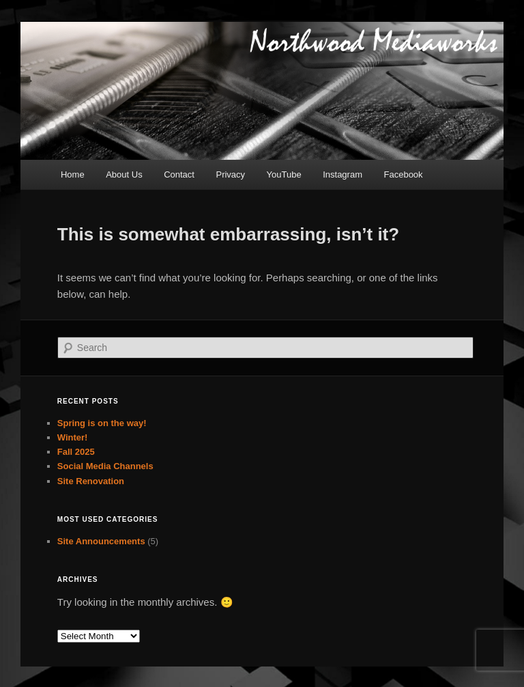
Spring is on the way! (102, 423)
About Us (124, 174)
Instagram (342, 174)
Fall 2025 (76, 452)
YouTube (284, 174)
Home (73, 174)
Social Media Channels (105, 466)
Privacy (230, 174)
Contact (179, 174)
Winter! (72, 437)
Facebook (403, 174)
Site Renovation (90, 481)
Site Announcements (101, 541)
